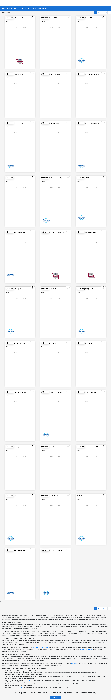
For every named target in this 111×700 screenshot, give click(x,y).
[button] (10, 18)
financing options (27, 680)
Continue (55, 697)
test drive (74, 663)
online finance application (40, 647)
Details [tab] (16, 27)
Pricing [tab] (24, 27)
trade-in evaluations (86, 649)
